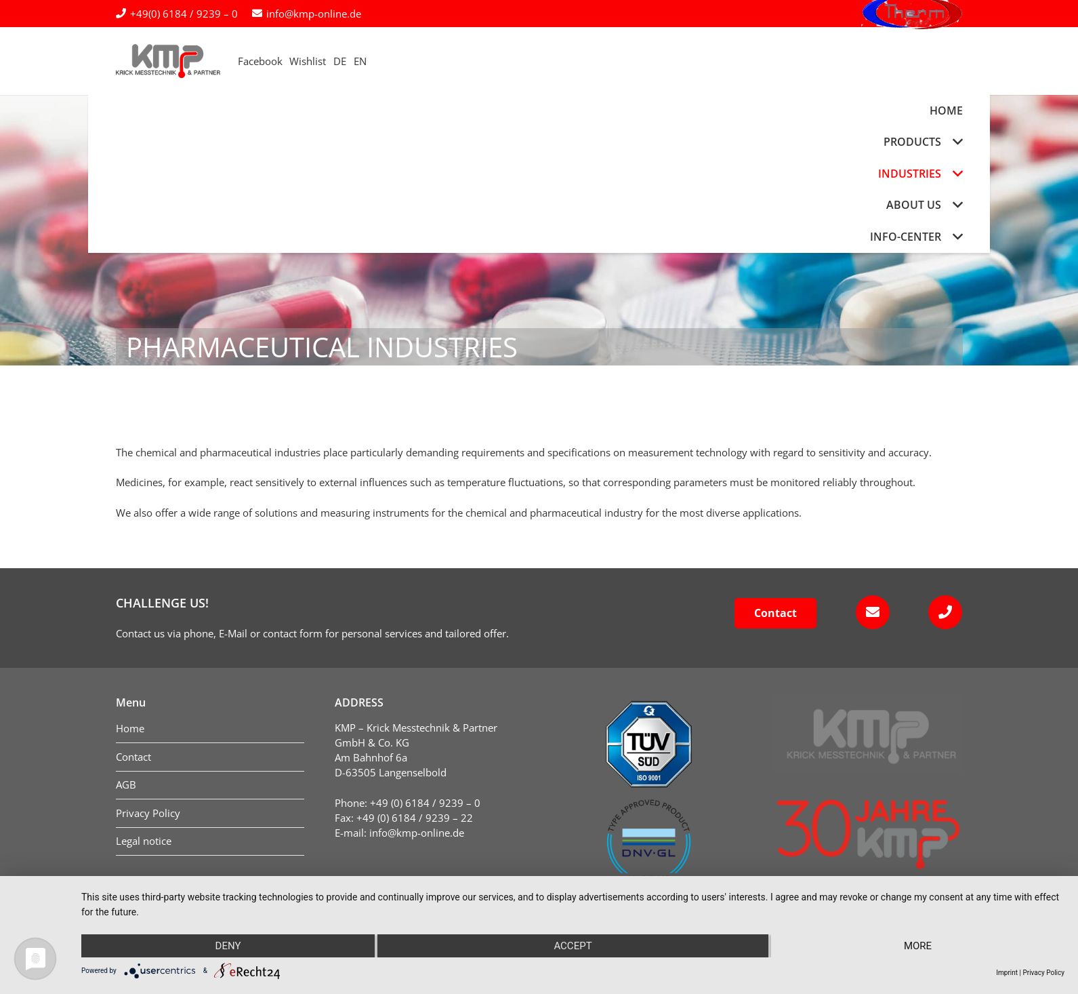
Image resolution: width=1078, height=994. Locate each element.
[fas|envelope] (868, 612)
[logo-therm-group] (912, 61)
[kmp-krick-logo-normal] (189, 61)
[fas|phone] (941, 612)
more (918, 946)
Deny (228, 946)
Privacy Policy (1043, 972)
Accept (573, 946)
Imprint (1007, 972)
